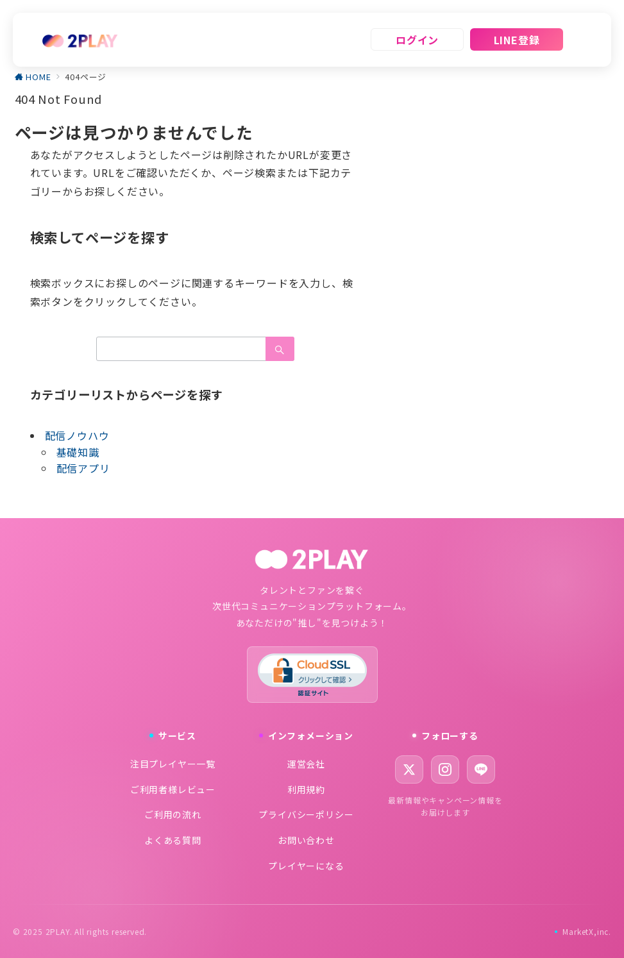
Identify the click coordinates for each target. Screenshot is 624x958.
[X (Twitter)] (409, 769)
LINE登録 (517, 39)
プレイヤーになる (306, 865)
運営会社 (306, 763)
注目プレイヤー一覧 (172, 763)
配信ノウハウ (77, 435)
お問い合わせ (306, 840)
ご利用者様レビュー (172, 789)
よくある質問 (172, 840)
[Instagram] (445, 769)
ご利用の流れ (172, 814)
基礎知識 (77, 452)
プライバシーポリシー (305, 814)
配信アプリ (83, 468)
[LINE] (481, 769)
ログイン (417, 39)
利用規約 (306, 789)
